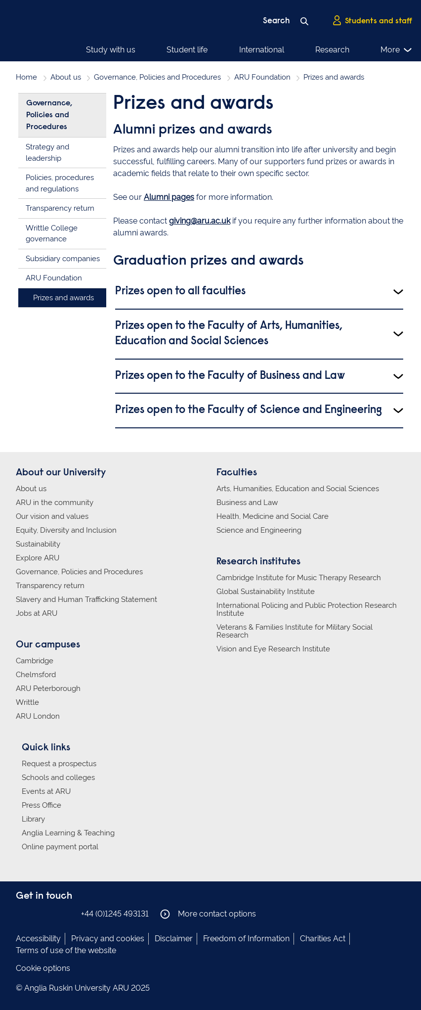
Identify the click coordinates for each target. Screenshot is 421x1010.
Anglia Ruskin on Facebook (22, 913)
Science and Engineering (258, 530)
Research (332, 49)
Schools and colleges (58, 777)
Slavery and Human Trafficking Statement (86, 599)
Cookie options (43, 968)
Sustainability (38, 544)
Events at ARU (46, 791)
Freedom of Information (246, 938)
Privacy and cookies (107, 938)
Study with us (110, 49)
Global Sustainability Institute (265, 591)
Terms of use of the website (66, 950)
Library (33, 819)
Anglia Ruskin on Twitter (51, 913)
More (396, 50)
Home (26, 77)
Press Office (41, 805)
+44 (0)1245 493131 (115, 913)
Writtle (27, 702)
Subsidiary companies (63, 258)
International (261, 49)
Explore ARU (37, 557)
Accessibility (38, 938)
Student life (187, 49)
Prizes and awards (63, 297)
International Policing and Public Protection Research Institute (306, 609)
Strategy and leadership (47, 152)
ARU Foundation (262, 77)
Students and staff (372, 20)
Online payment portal (60, 846)
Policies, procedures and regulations (60, 183)
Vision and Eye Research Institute (273, 648)
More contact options (208, 914)
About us (65, 77)
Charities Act (322, 938)
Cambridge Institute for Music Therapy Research (298, 577)
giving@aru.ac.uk (199, 221)
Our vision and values (52, 516)
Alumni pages (169, 197)
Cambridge (34, 660)
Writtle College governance (52, 234)
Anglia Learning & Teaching (68, 832)
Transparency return (60, 208)
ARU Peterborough (48, 688)
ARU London (38, 716)
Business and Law (247, 502)
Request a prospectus (59, 763)
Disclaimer (174, 938)
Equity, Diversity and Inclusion (66, 530)
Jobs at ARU (36, 613)
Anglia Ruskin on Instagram (37, 913)
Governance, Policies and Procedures (157, 77)
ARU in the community (54, 502)
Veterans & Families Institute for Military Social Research (294, 631)
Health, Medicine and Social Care (272, 516)
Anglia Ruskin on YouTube (66, 913)
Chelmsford (36, 674)
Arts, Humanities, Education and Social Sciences (297, 488)
